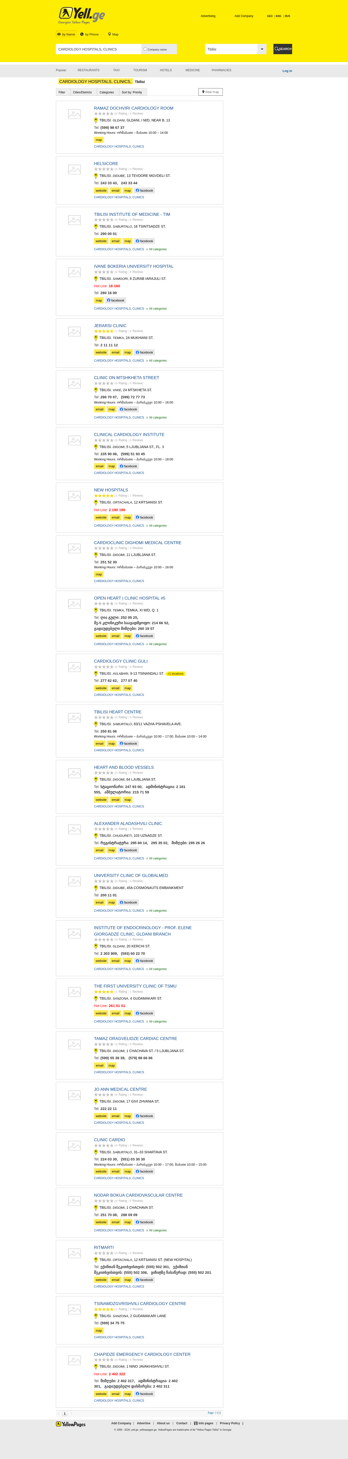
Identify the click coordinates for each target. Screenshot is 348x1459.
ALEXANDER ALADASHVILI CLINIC (128, 823)
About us (163, 1423)
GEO (270, 16)
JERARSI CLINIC (110, 325)
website (101, 190)
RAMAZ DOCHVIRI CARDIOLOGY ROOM (134, 108)
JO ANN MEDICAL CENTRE (120, 1089)
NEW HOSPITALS (111, 490)
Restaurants (88, 70)
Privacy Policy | (232, 1423)
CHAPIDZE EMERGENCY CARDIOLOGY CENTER (142, 1354)
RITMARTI (104, 1247)
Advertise (143, 1423)
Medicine (193, 70)
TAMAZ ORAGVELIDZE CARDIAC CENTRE (135, 1038)
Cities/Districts (82, 92)
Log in (287, 71)
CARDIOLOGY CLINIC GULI (121, 661)
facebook (144, 190)
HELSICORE (106, 163)
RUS (287, 16)
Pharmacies (221, 70)
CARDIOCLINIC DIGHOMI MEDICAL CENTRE (137, 542)
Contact (181, 1423)
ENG (278, 16)
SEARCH (285, 49)
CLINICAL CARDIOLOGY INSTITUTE (129, 434)
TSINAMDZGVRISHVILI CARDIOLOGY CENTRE (140, 1303)
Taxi (116, 70)
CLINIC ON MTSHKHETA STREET (126, 377)
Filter (62, 92)
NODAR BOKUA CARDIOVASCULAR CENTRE (138, 1195)
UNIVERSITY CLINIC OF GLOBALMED (131, 875)
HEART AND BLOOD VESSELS (124, 767)
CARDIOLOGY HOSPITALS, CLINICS (119, 146)
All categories (156, 249)
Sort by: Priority (132, 92)
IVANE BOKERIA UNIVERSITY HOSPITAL (134, 266)
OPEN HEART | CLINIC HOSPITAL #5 (129, 598)
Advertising (208, 16)
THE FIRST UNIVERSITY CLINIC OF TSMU (135, 986)
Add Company (244, 16)
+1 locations (174, 673)
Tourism (140, 70)
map (99, 140)
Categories (107, 92)
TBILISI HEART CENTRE (118, 712)
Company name (155, 49)
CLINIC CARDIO (109, 1140)
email (115, 190)
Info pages (206, 1423)
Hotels (166, 70)
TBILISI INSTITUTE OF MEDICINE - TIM (132, 214)
